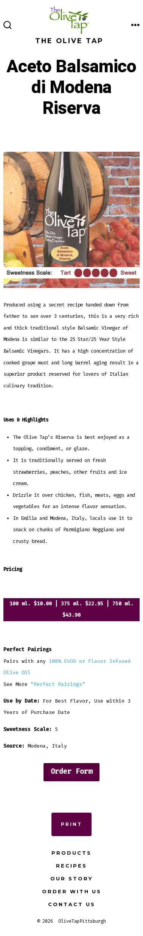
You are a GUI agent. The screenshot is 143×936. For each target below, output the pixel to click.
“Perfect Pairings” (58, 684)
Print (71, 824)
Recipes (71, 866)
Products (71, 853)
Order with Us (71, 891)
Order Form (71, 771)
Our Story (71, 879)
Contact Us (71, 904)
